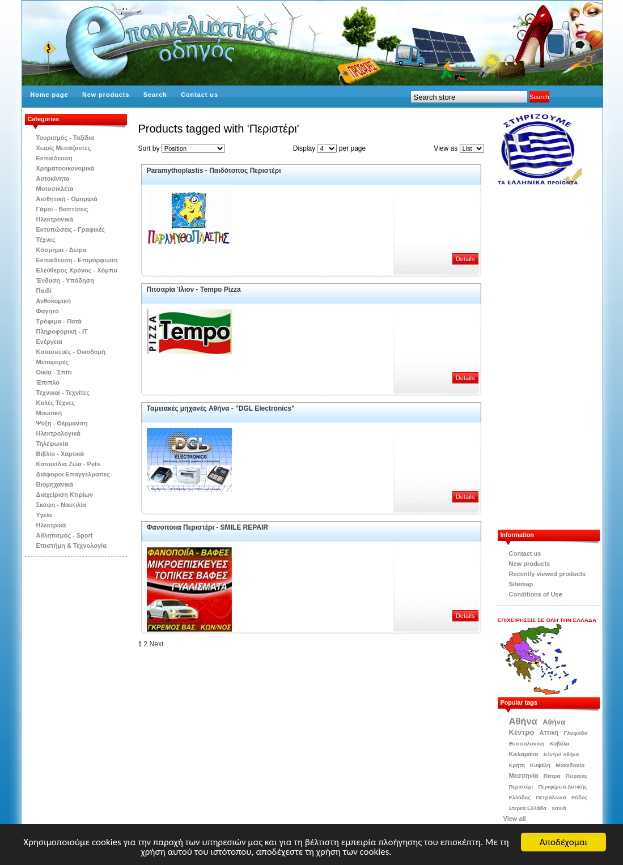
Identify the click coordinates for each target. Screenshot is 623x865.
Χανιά (559, 808)
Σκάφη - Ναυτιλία (61, 504)
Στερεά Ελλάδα (527, 808)
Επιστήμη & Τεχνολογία (71, 545)
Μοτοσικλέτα (55, 188)
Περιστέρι (521, 787)
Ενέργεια (49, 341)
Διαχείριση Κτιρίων (65, 494)
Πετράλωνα (551, 797)
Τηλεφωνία (52, 443)
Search (155, 94)
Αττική (549, 732)
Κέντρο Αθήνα (561, 754)
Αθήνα (523, 721)
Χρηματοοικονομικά (65, 168)
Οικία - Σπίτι (54, 372)
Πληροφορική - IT (62, 331)
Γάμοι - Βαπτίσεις (62, 209)
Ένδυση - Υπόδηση (65, 280)
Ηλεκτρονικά (55, 219)
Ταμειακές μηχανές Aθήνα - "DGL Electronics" (221, 408)
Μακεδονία (570, 765)
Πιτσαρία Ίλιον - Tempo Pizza (194, 289)
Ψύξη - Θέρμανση (62, 423)
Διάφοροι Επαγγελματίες (73, 474)
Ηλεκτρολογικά (58, 433)
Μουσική (49, 413)
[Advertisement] (554, 358)
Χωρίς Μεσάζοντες (63, 147)
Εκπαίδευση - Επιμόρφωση (77, 260)
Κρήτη (517, 765)
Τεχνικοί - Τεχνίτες (63, 392)
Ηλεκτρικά (51, 525)
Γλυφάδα (575, 733)
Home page (50, 94)
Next (157, 644)
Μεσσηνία (524, 775)
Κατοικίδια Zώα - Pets (68, 464)
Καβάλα (560, 744)
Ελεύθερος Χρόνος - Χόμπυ (76, 270)
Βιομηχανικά (55, 484)
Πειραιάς (577, 776)
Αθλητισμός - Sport (64, 535)
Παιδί (44, 290)
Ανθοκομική (53, 300)
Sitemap (521, 584)
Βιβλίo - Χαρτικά (60, 453)
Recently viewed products (547, 573)
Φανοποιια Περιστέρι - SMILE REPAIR (207, 527)
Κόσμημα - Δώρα (61, 249)
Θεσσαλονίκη (527, 743)
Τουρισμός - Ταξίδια (65, 137)
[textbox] (469, 97)
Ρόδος (579, 797)
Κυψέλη (540, 765)
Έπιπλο (48, 382)
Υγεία (44, 515)
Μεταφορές (52, 362)
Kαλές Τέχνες (55, 402)
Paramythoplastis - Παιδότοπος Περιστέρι (214, 170)
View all (514, 818)
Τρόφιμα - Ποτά (59, 321)
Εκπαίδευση (54, 158)
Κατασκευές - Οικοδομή (71, 351)
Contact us (199, 94)
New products (105, 94)
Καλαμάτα (524, 754)
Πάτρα (552, 776)
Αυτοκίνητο (53, 178)
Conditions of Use (535, 594)
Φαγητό (47, 311)
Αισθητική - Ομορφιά (67, 198)
